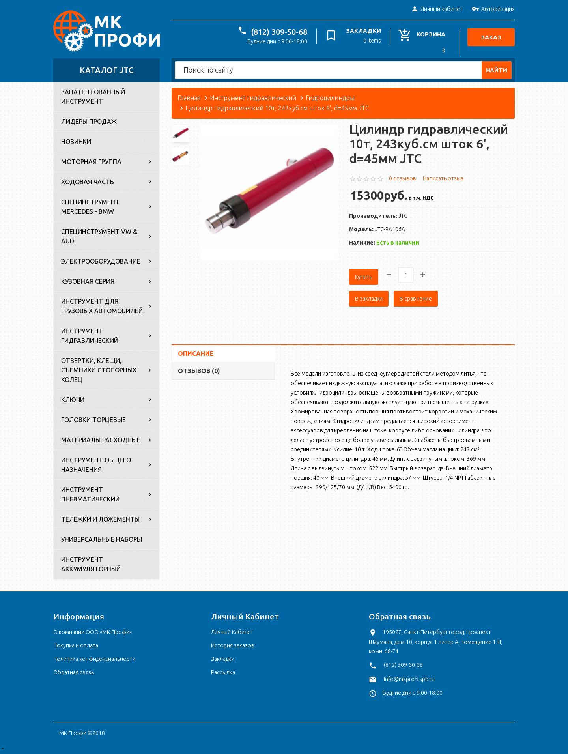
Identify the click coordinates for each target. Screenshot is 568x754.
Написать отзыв (443, 178)
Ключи (72, 399)
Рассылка (223, 672)
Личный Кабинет (232, 632)
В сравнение (416, 295)
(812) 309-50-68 (281, 31)
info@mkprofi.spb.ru (409, 679)
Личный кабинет (437, 9)
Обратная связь (73, 672)
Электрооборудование (100, 261)
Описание (196, 350)
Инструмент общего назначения (96, 465)
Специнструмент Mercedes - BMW (90, 206)
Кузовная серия (87, 281)
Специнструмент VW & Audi (99, 236)
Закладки (222, 659)
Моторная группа (91, 161)
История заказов (232, 645)
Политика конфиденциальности (94, 659)
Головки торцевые (93, 419)
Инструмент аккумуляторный (91, 564)
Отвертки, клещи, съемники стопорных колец (98, 370)
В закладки (369, 295)
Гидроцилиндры (330, 97)
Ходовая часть (87, 181)
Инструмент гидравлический (89, 335)
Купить (363, 273)
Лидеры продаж (89, 121)
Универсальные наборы (101, 539)
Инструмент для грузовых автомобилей (102, 306)
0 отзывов (402, 178)
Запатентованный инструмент (93, 96)
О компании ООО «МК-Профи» (92, 632)
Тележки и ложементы (100, 519)
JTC (402, 216)
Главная (189, 97)
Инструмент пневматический (90, 494)
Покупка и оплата (75, 645)
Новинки (76, 141)
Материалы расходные (100, 439)
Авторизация (493, 9)
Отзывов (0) (199, 367)
